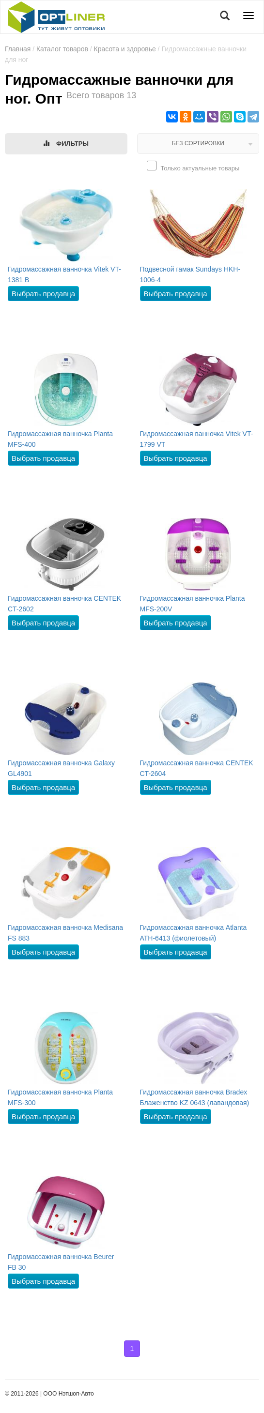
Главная (18, 49)
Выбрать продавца (43, 293)
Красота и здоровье (125, 49)
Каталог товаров (62, 49)
